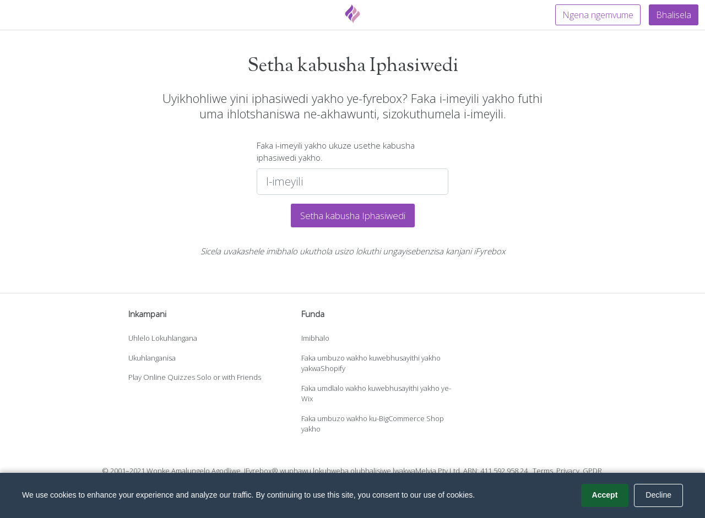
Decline (658, 494)
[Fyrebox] (352, 14)
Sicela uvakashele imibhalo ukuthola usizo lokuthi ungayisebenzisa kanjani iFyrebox (352, 251)
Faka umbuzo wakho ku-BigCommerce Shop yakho (372, 423)
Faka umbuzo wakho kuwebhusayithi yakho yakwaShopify (371, 363)
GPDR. (593, 471)
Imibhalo (315, 338)
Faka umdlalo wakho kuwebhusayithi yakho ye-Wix (376, 393)
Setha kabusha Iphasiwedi (352, 215)
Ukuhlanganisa (152, 358)
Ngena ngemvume (597, 15)
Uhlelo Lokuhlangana (162, 338)
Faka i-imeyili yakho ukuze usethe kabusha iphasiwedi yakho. (336, 151)
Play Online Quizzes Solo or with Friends (194, 377)
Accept (605, 494)
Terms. (544, 471)
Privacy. (568, 471)
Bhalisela (673, 15)
